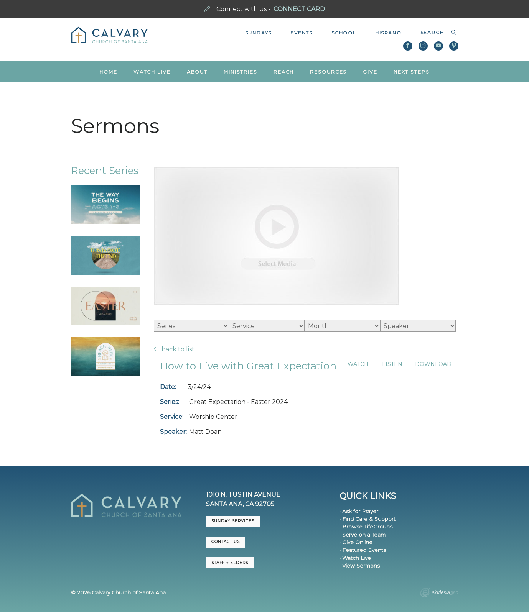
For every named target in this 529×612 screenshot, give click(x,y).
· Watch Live (355, 558)
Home (108, 72)
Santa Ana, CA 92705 (240, 504)
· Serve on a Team (362, 535)
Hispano (388, 33)
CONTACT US (225, 541)
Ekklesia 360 (439, 593)
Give (370, 72)
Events (301, 33)
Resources (328, 72)
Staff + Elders (229, 562)
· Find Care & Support (367, 519)
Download (433, 364)
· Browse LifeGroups (365, 526)
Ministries (240, 72)
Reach (284, 72)
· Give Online (355, 542)
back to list (174, 349)
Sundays (258, 33)
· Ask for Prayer (358, 511)
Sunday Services (232, 520)
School (343, 33)
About (197, 72)
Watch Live (152, 72)
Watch (358, 364)
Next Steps (412, 72)
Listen (392, 364)
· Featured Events (362, 550)
